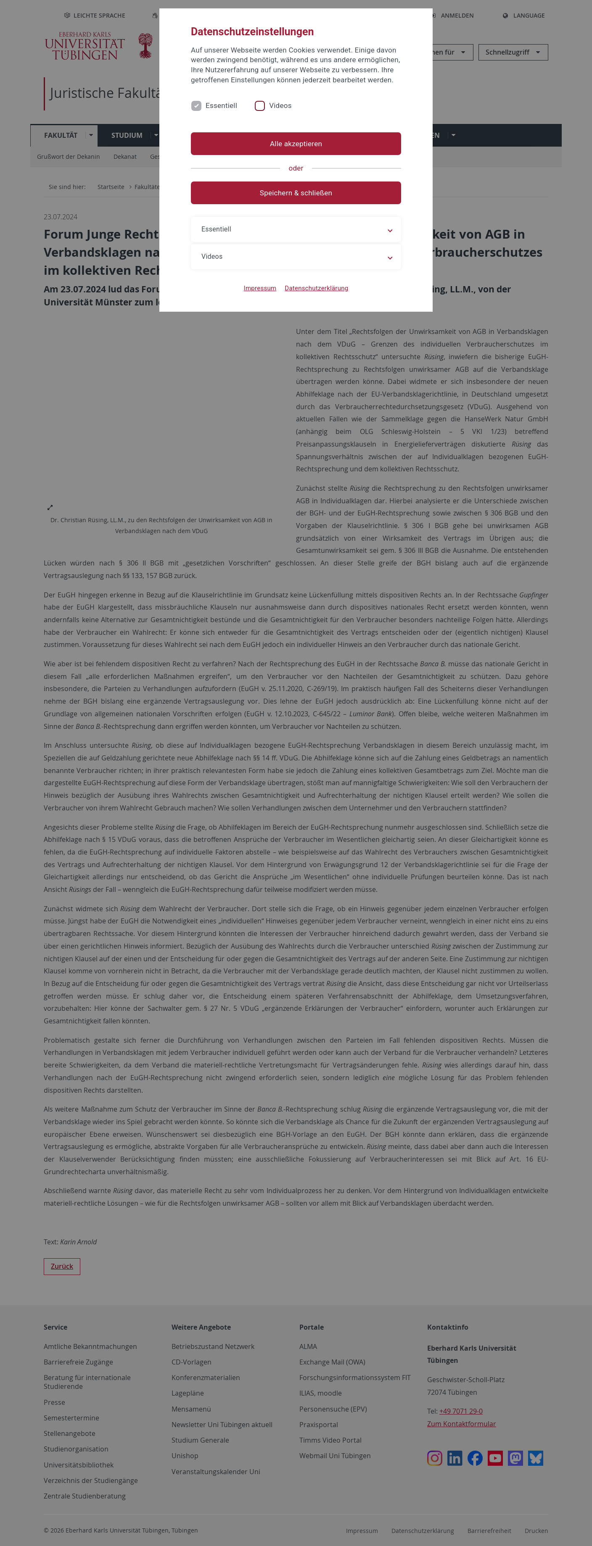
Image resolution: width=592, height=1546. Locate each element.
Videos (280, 105)
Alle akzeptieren (296, 143)
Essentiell (221, 105)
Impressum (260, 288)
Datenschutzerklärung (316, 288)
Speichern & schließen (296, 193)
